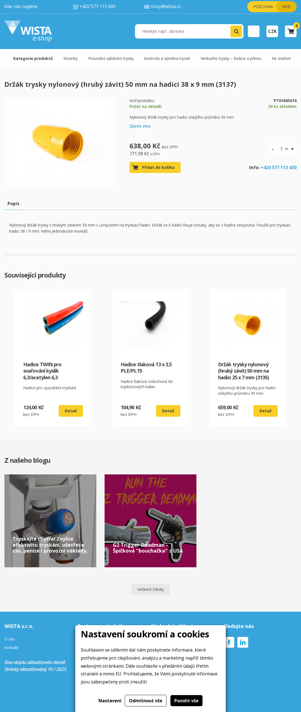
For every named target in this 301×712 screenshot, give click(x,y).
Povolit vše (186, 701)
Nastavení (109, 701)
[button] (236, 31)
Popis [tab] (13, 203)
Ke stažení (281, 58)
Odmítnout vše (145, 701)
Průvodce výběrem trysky (111, 58)
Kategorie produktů (33, 58)
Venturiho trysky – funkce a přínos (231, 58)
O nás (9, 639)
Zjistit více (139, 126)
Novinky (70, 58)
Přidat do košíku (158, 167)
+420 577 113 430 (279, 167)
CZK (272, 31)
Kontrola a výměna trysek (167, 58)
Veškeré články (150, 589)
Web (286, 6)
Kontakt (11, 647)
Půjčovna (263, 6)
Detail (71, 410)
